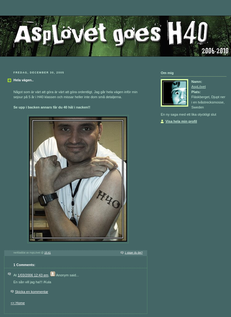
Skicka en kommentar (31, 292)
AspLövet (198, 86)
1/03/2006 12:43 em (33, 275)
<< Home (18, 303)
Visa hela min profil (181, 121)
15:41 (47, 252)
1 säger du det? (134, 252)
